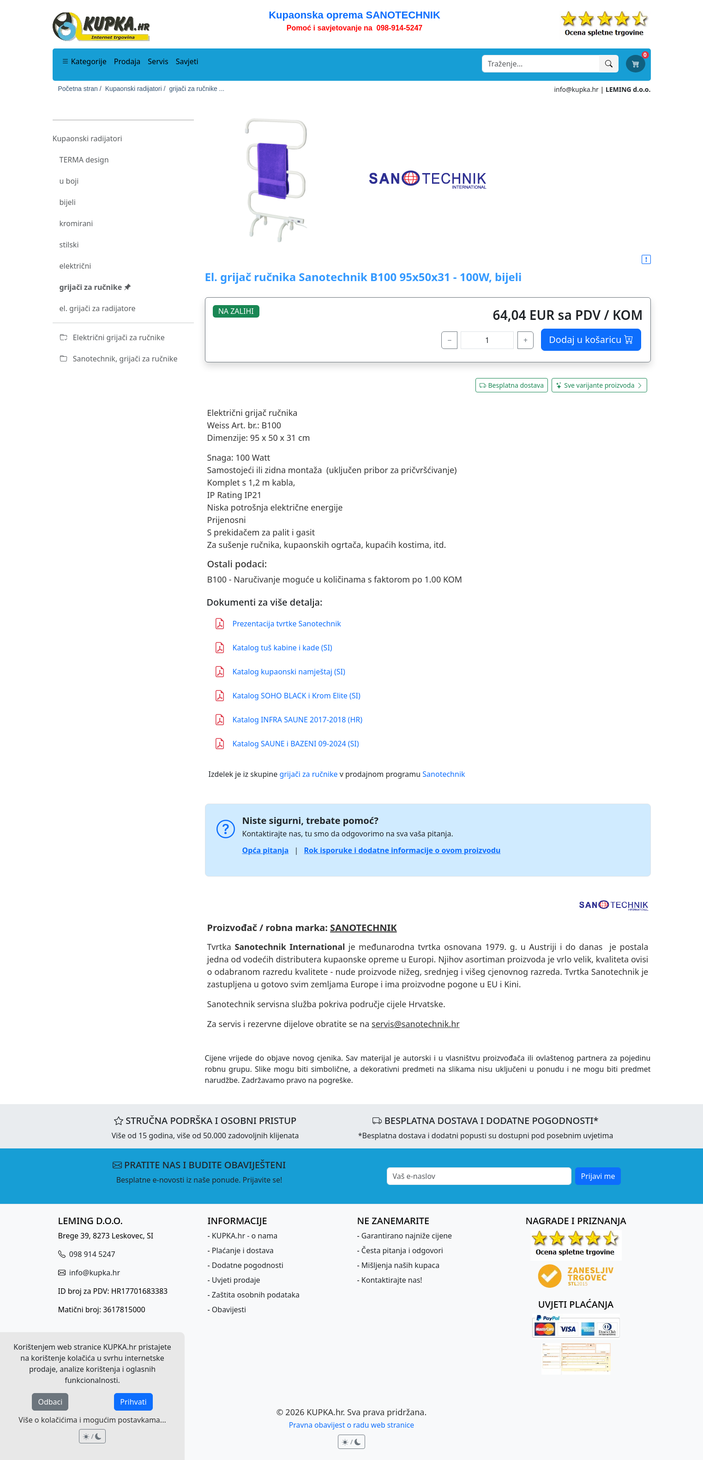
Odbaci (50, 1402)
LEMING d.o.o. (628, 89)
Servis (158, 61)
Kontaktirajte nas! (391, 1280)
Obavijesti (229, 1309)
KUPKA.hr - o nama (244, 1236)
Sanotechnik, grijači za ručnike (119, 359)
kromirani (76, 223)
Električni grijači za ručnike (112, 337)
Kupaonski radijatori (87, 138)
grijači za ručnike (96, 287)
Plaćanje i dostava (243, 1250)
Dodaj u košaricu (591, 339)
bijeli (68, 202)
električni (75, 266)
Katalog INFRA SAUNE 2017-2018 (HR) (288, 719)
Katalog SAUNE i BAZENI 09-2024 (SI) (286, 743)
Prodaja (127, 61)
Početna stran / (80, 88)
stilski (69, 245)
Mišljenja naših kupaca (400, 1265)
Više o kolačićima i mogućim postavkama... (92, 1420)
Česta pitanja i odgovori (402, 1250)
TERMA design (84, 160)
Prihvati (133, 1402)
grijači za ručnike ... (196, 88)
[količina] (487, 340)
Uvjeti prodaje (236, 1280)
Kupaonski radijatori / (135, 88)
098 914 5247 (91, 1254)
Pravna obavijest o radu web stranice (351, 1425)
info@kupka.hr (576, 89)
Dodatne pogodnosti (247, 1265)
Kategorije (84, 61)
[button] (646, 260)
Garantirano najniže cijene (406, 1236)
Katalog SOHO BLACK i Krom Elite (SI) (287, 695)
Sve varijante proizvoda (599, 385)
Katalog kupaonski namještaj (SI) (279, 671)
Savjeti (187, 61)
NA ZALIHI (236, 311)
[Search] (541, 63)
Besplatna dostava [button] (512, 385)
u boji (69, 181)
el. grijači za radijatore (98, 308)
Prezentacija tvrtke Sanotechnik (277, 623)
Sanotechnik (443, 774)
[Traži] (609, 63)
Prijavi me (598, 1176)
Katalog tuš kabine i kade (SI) (273, 647)
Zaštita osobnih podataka (256, 1295)
